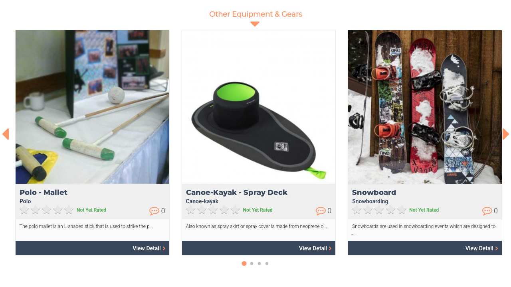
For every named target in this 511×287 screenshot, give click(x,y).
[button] (244, 267)
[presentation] (5, 134)
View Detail (149, 248)
